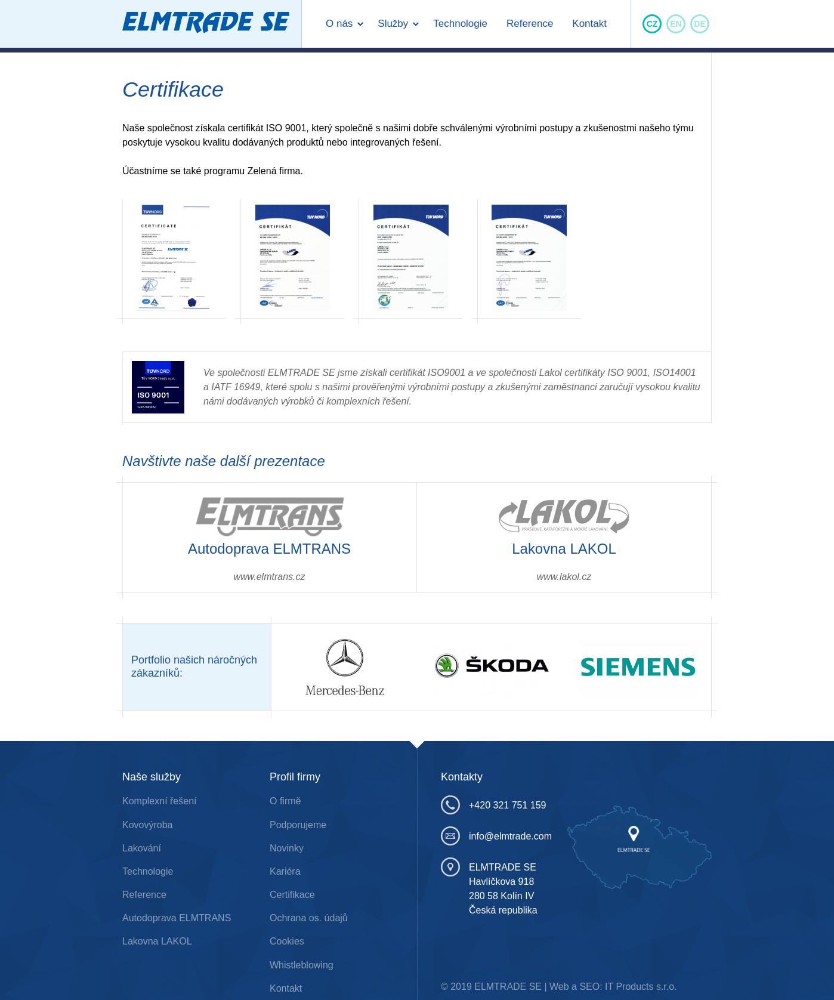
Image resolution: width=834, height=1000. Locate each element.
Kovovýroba (147, 825)
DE (699, 24)
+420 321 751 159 (472, 804)
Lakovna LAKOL (157, 941)
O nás (339, 23)
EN (675, 24)
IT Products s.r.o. (641, 987)
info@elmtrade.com (472, 835)
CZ (652, 24)
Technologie (460, 23)
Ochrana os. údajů (309, 918)
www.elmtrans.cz (269, 577)
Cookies (287, 941)
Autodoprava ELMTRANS (176, 918)
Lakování (141, 848)
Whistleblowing (301, 965)
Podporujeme (298, 825)
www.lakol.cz (564, 577)
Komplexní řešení (159, 801)
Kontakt (589, 23)
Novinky (287, 848)
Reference (529, 23)
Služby (393, 23)
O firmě (285, 801)
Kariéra (285, 871)
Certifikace (292, 895)
